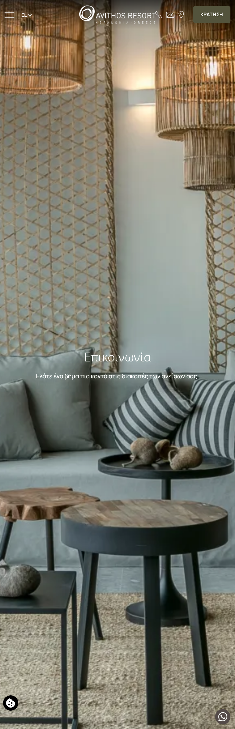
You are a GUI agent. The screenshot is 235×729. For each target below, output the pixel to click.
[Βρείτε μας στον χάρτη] (181, 14)
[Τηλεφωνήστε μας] (158, 14)
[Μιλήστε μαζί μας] (222, 716)
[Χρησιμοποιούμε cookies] (10, 703)
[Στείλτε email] (170, 14)
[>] (9, 14)
